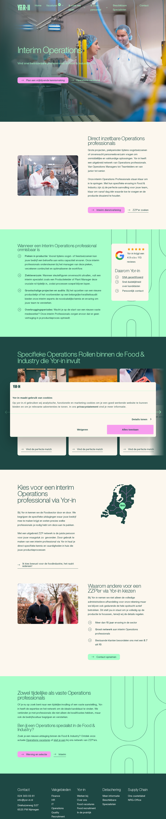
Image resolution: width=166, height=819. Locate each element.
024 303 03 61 (26, 796)
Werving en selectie (34, 754)
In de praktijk (84, 812)
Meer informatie (111, 796)
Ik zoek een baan (77, 9)
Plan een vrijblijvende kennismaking (43, 80)
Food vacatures (85, 804)
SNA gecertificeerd (132, 277)
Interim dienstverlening (106, 210)
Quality (55, 812)
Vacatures (55, 6)
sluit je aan (59, 740)
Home (38, 7)
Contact (144, 7)
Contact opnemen (104, 657)
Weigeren (82, 429)
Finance (55, 796)
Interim (60, 754)
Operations (57, 808)
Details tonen (139, 419)
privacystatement (87, 406)
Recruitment (58, 816)
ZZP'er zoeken (138, 210)
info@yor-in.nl (25, 800)
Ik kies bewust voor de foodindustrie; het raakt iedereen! (46, 564)
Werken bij (82, 796)
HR (53, 800)
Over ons (82, 800)
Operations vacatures (85, 80)
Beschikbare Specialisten (120, 9)
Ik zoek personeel (99, 9)
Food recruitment (86, 808)
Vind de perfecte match (36, 449)
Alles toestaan (130, 429)
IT (52, 804)
